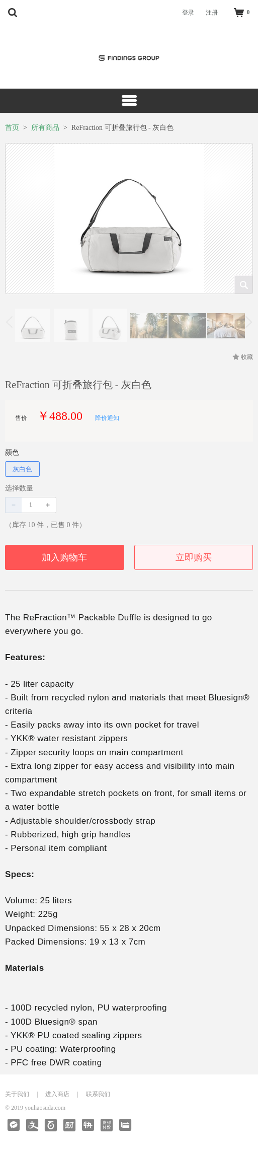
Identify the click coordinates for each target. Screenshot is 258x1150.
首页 (12, 127)
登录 (188, 12)
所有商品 (45, 127)
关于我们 (17, 1094)
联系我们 (98, 1094)
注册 (212, 12)
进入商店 (57, 1094)
